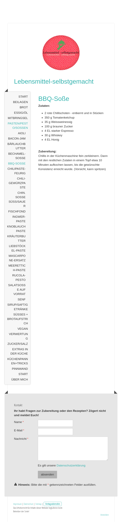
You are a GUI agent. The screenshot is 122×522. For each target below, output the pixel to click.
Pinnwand (20, 368)
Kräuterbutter (16, 238)
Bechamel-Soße (17, 156)
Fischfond (17, 211)
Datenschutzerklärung (71, 465)
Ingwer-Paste (18, 219)
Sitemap (38, 503)
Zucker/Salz (17, 343)
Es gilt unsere (61, 465)
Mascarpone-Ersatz (17, 258)
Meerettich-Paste (17, 268)
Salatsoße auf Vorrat (17, 290)
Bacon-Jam (17, 138)
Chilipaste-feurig (16, 171)
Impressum (17, 503)
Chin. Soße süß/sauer (17, 199)
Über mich (19, 379)
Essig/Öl (21, 112)
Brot (24, 107)
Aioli (22, 133)
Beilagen (20, 102)
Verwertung (18, 336)
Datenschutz (28, 503)
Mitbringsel (18, 118)
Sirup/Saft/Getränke (17, 307)
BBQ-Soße (17, 163)
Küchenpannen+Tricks (17, 361)
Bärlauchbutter (16, 146)
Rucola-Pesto (19, 277)
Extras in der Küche (19, 351)
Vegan (22, 328)
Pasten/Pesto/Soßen (18, 126)
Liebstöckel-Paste (17, 248)
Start (23, 96)
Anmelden (104, 514)
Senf (22, 299)
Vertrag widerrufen (52, 503)
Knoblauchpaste (16, 229)
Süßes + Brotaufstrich (17, 319)
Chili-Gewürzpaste (17, 183)
